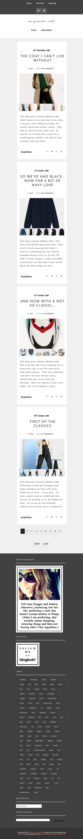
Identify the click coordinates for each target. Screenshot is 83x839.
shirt (21, 764)
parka (30, 755)
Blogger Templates (36, 833)
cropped (22, 708)
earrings (52, 712)
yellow (36, 792)
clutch (30, 703)
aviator (44, 679)
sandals (43, 759)
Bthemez (21, 834)
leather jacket (39, 740)
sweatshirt (34, 773)
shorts (37, 764)
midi (21, 750)
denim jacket (23, 712)
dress (33, 712)
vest (29, 787)
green (37, 722)
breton (53, 689)
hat (32, 726)
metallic (55, 745)
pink (37, 755)
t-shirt (21, 778)
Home (29, 3)
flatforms (31, 717)
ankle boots (34, 679)
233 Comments (47, 313)
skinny (51, 764)
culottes (49, 708)
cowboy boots (47, 703)
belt (29, 684)
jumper (48, 731)
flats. (46, 717)
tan (29, 778)
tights (45, 778)
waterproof (38, 787)
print (21, 759)
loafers (29, 745)
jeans (21, 731)
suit (57, 769)
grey (44, 722)
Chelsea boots (52, 698)
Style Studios (46, 30)
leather (29, 740)
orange (22, 755)
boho (28, 689)
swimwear (54, 773)
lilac (21, 745)
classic (22, 703)
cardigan (22, 698)
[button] (62, 88)
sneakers (33, 769)
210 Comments (47, 193)
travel (30, 783)
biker (36, 684)
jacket (56, 726)
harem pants (23, 726)
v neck (56, 783)
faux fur (22, 717)
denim (58, 708)
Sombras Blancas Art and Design (52, 834)
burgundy (32, 693)
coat (37, 703)
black (44, 684)
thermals (36, 778)
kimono (45, 736)
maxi (47, 745)
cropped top (32, 708)
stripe (42, 769)
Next (37, 544)
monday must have (39, 750)
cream (58, 703)
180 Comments (47, 69)
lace (21, 740)
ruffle (35, 759)
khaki (29, 736)
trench (38, 783)
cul (41, 708)
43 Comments (47, 434)
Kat (31, 69)
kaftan (21, 736)
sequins (60, 759)
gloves (29, 722)
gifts (61, 717)
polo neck (55, 755)
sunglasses (23, 773)
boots (45, 689)
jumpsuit (57, 731)
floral (54, 717)
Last (45, 544)
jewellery (30, 731)
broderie (22, 693)
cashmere (32, 698)
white (47, 787)
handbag (52, 722)
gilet (21, 722)
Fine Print (40, 3)
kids (37, 736)
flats (39, 717)
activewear (23, 679)
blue (21, 689)
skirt (59, 764)
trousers (47, 783)
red (28, 759)
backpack (53, 679)
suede (50, 769)
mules (51, 750)
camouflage (50, 693)
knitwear (54, 736)
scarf (51, 759)
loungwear (38, 745)
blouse (60, 684)
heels (39, 726)
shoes (28, 764)
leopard (59, 740)
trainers (22, 783)
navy (59, 750)
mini (28, 750)
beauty (22, 684)
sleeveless (23, 769)
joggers (39, 731)
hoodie (48, 726)
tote (59, 778)
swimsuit (43, 773)
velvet (21, 787)
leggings (50, 740)
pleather (45, 755)
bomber (37, 689)
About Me (52, 3)
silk (44, 764)
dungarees (43, 712)
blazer (52, 684)
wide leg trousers (25, 792)
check (41, 698)
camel (41, 693)
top (52, 778)
